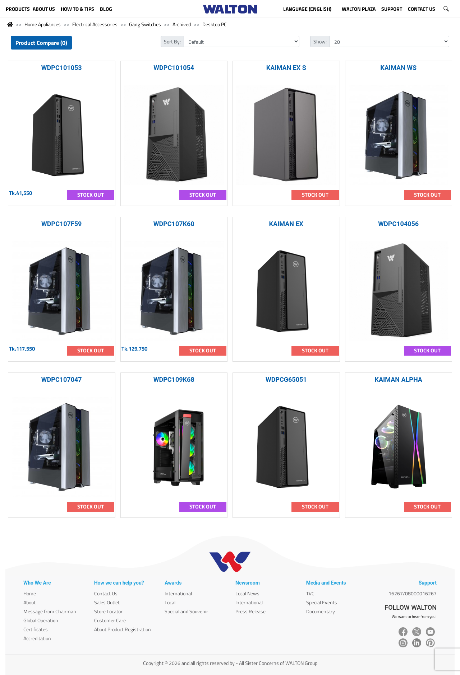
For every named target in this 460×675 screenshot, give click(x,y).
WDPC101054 (173, 67)
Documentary (320, 611)
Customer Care (110, 620)
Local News (247, 593)
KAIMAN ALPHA (398, 379)
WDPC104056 (398, 224)
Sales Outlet (107, 602)
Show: (320, 41)
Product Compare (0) (41, 42)
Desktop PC (214, 24)
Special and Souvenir (186, 611)
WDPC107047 (61, 379)
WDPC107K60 (173, 224)
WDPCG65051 (286, 379)
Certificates (35, 629)
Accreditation (37, 638)
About (29, 602)
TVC (310, 593)
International (178, 593)
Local (170, 602)
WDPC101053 (61, 67)
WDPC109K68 (173, 379)
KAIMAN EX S (286, 67)
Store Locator (108, 611)
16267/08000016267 (412, 593)
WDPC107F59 (61, 224)
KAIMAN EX (286, 224)
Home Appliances (42, 24)
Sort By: (172, 41)
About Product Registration (122, 629)
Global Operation (40, 620)
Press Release (250, 611)
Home (29, 593)
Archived (181, 24)
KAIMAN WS (398, 67)
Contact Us (106, 593)
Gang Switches (145, 24)
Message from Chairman (49, 611)
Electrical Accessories (95, 24)
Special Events (321, 602)
